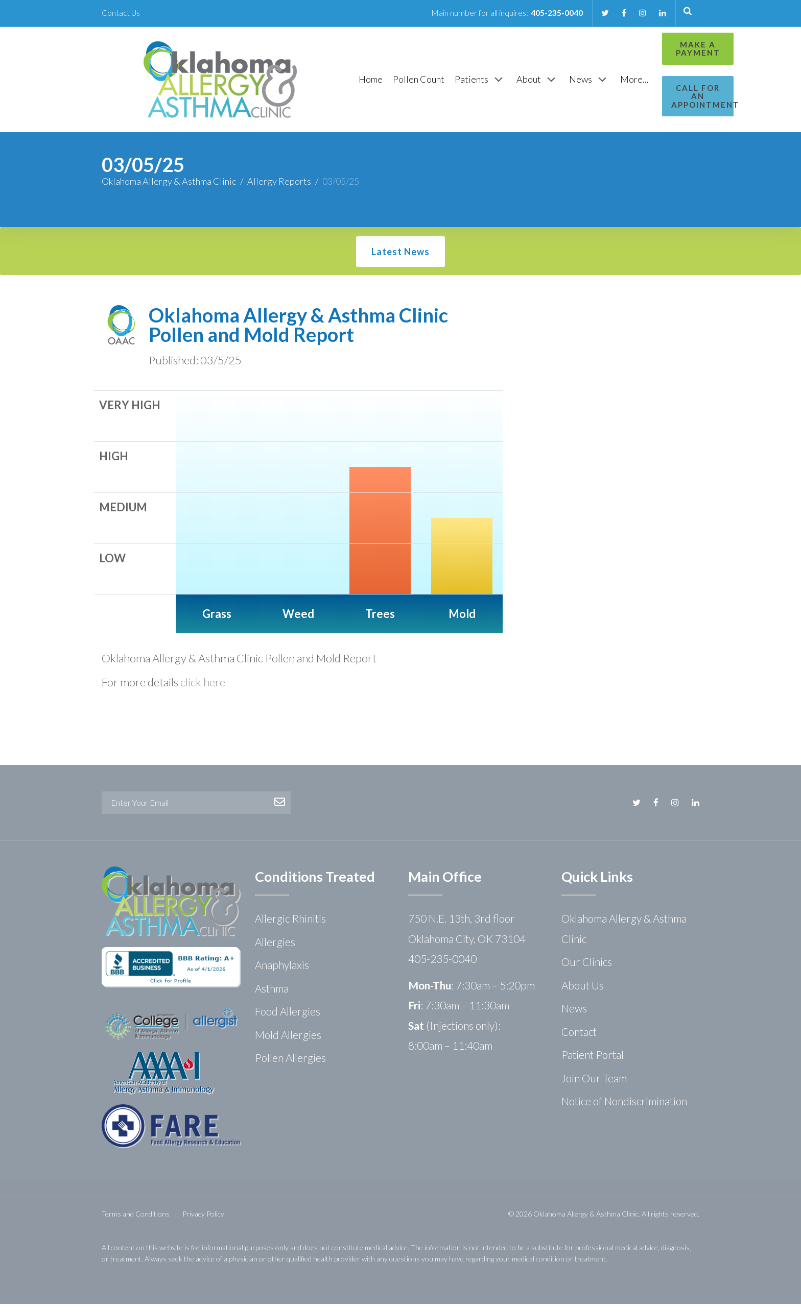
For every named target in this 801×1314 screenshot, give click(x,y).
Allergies (275, 952)
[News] (536, 85)
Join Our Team (594, 1088)
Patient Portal (592, 1064)
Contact (579, 1041)
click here (202, 692)
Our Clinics (586, 971)
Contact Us (121, 12)
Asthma (272, 998)
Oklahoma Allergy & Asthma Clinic (169, 191)
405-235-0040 (554, 12)
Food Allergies (287, 1021)
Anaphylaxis (282, 975)
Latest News (400, 261)
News (574, 1018)
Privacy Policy (203, 1224)
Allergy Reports (279, 191)
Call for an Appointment (654, 92)
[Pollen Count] (365, 84)
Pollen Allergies (290, 1067)
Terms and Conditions (136, 1224)
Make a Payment (654, 49)
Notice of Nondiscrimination (624, 1111)
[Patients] (427, 85)
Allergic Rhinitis (290, 928)
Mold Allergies (288, 1044)
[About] (484, 85)
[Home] (317, 84)
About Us (582, 995)
